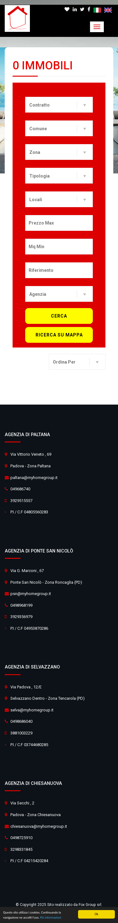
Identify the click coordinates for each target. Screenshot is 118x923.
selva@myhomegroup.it (31, 710)
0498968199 (21, 605)
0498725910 (21, 837)
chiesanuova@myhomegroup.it (38, 826)
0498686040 (21, 721)
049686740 (20, 489)
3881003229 (21, 733)
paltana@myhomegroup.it (34, 477)
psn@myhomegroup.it (30, 593)
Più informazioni (50, 917)
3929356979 (21, 616)
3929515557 (21, 500)
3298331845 (21, 849)
